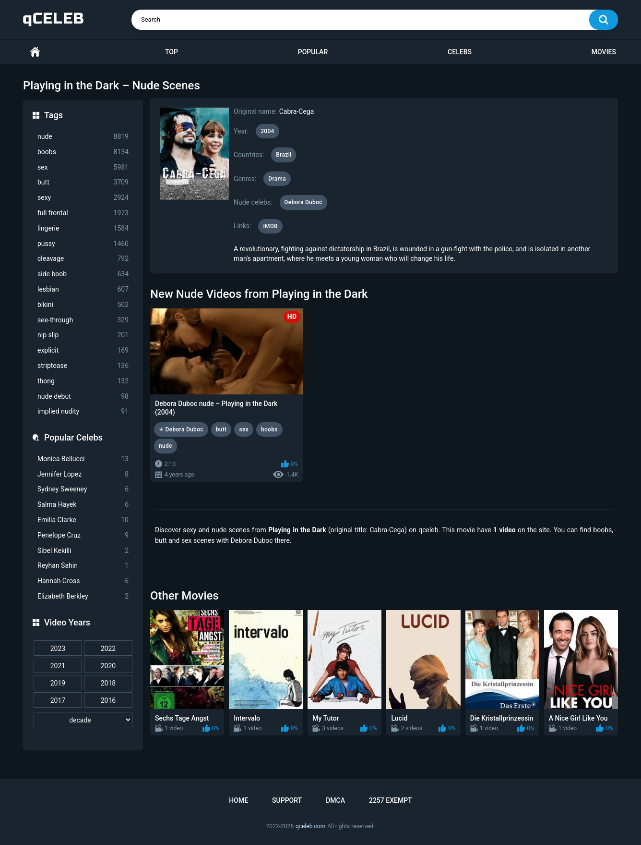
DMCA (335, 800)
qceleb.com (310, 826)
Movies (604, 52)
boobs (83, 152)
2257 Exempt (390, 800)
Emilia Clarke (83, 520)
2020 (108, 666)
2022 (108, 648)
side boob (83, 274)
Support (287, 800)
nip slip (83, 335)
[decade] (83, 719)
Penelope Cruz (83, 535)
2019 (57, 683)
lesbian (83, 289)
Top (171, 52)
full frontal (83, 213)
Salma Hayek (83, 505)
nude (83, 137)
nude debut (83, 396)
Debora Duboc (303, 202)
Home (35, 52)
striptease (83, 366)
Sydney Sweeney (83, 489)
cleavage (83, 259)
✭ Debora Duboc (181, 429)
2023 (57, 648)
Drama (277, 178)
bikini (83, 305)
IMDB (270, 226)
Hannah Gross (83, 581)
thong (83, 381)
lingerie (83, 228)
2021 (57, 666)
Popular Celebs (73, 437)
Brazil (283, 154)
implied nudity (83, 411)
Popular (313, 52)
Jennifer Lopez (83, 474)
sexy (83, 198)
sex (83, 167)
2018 (108, 683)
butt (83, 182)
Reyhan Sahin (83, 566)
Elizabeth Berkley (83, 596)
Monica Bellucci (83, 459)
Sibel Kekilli (83, 551)
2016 (108, 700)
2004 (267, 131)
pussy (83, 244)
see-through (83, 320)
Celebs (460, 52)
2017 (57, 700)
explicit (83, 350)
